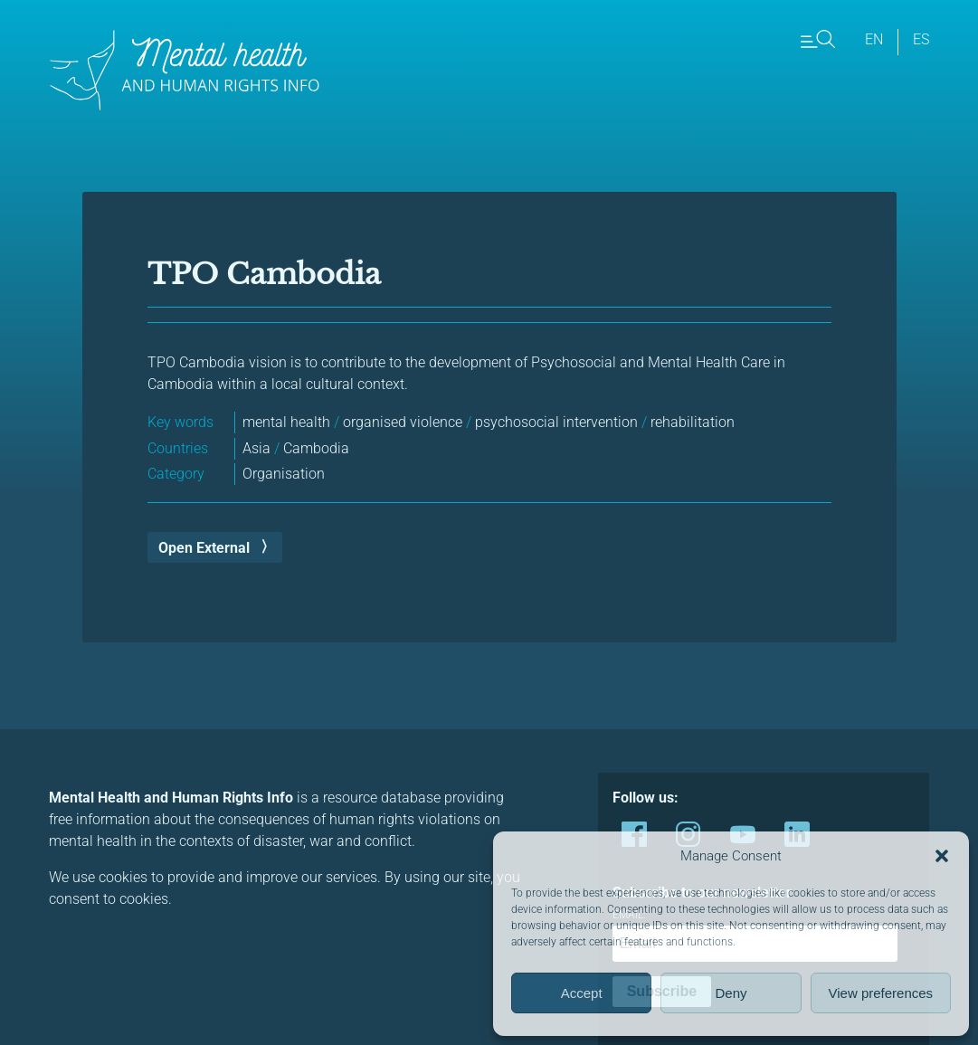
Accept (582, 993)
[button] (942, 856)
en (874, 39)
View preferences (881, 993)
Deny (730, 993)
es (921, 39)
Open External (204, 547)
